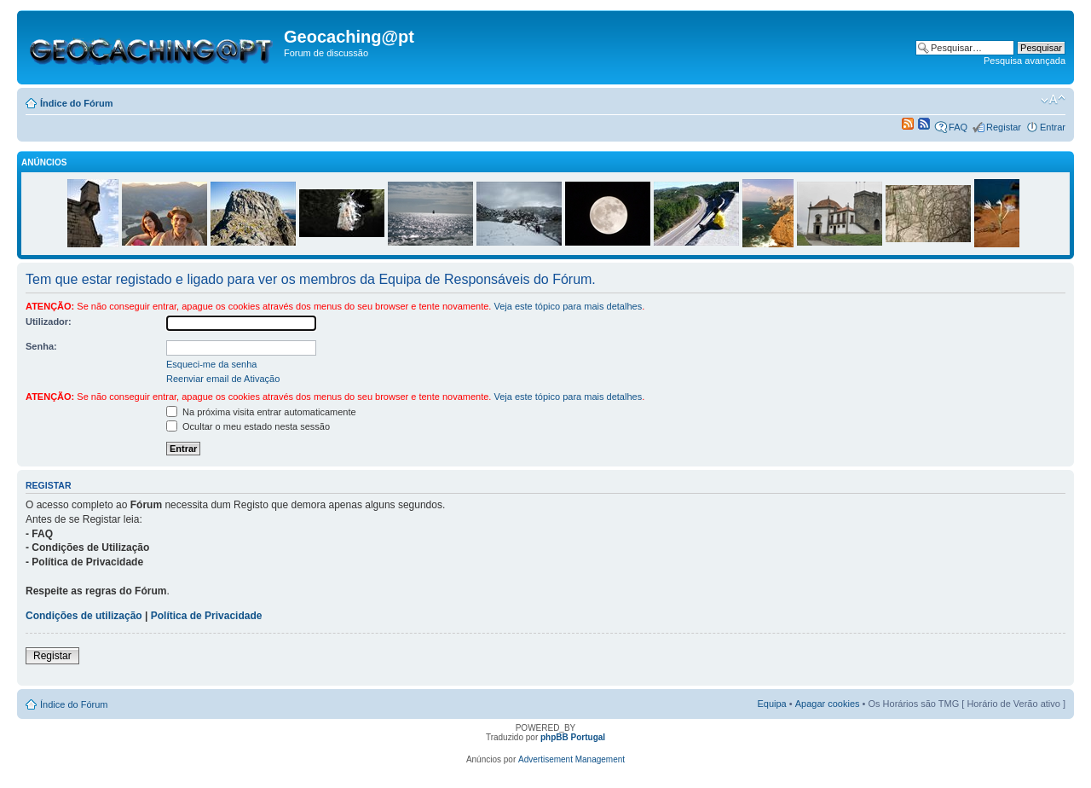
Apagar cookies (827, 703)
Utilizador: (49, 321)
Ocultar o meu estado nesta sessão (248, 426)
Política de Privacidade (207, 616)
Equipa (771, 703)
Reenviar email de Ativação (223, 379)
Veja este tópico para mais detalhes (568, 306)
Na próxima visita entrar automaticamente (261, 412)
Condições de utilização (84, 616)
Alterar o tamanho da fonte (1053, 99)
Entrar (1052, 127)
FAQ (958, 127)
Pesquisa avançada (1024, 60)
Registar (1003, 127)
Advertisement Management (571, 759)
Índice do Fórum (76, 103)
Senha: (41, 346)
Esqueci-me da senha (211, 364)
